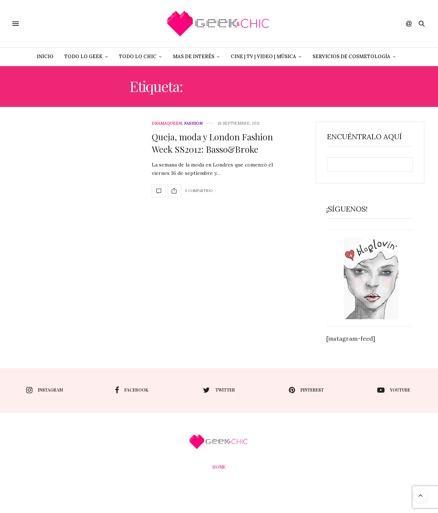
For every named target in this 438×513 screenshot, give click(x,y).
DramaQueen (167, 123)
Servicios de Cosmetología (351, 56)
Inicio (45, 56)
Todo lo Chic (137, 56)
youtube (393, 390)
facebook (131, 390)
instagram (44, 390)
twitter (219, 390)
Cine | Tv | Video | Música (263, 56)
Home (219, 467)
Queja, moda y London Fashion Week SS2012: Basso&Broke (212, 143)
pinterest (306, 390)
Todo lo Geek (83, 56)
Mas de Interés (193, 56)
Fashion (193, 123)
